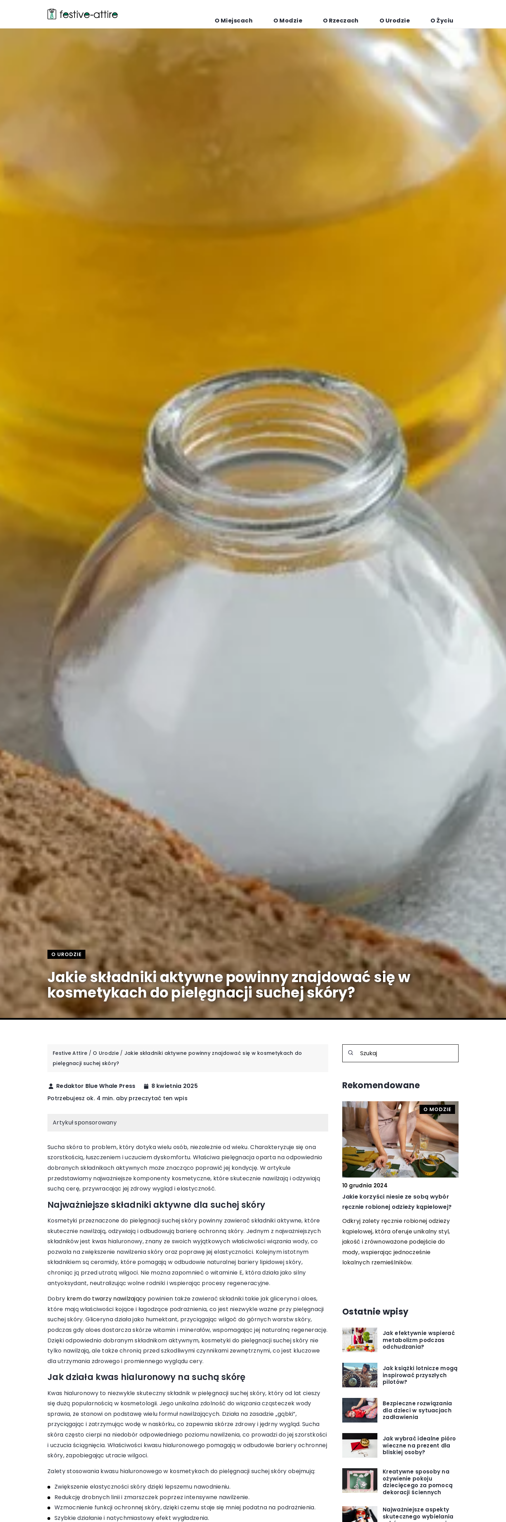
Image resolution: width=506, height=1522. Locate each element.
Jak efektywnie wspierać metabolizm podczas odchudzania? (419, 1340)
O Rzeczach (374, 14)
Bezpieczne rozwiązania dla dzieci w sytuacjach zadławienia (417, 1410)
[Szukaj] (350, 1052)
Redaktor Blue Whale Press (96, 1086)
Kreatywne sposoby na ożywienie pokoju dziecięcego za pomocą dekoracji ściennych (418, 1482)
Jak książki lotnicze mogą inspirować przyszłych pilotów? (420, 1375)
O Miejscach (294, 14)
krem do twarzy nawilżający (106, 1299)
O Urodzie (414, 14)
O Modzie (335, 14)
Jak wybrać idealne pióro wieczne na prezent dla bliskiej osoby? (419, 1445)
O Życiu (448, 14)
